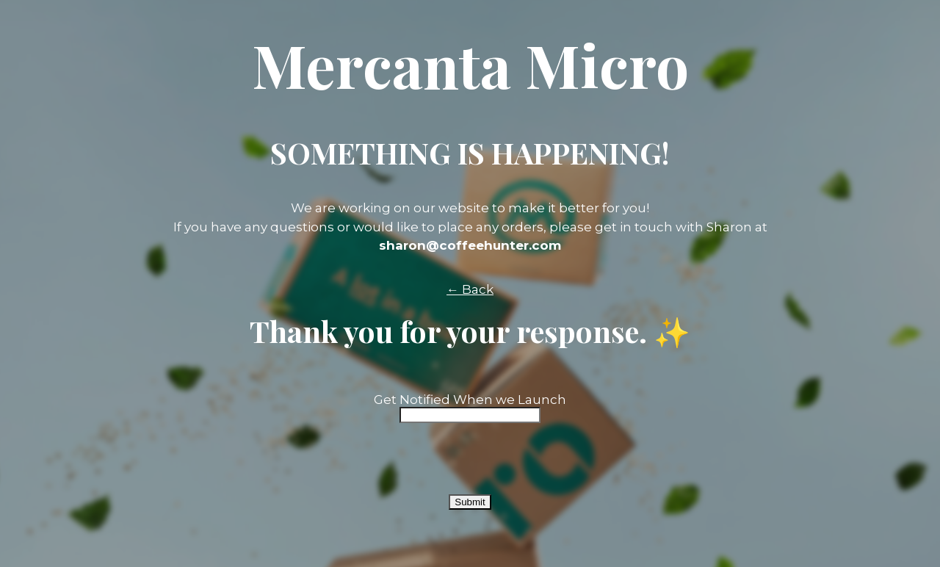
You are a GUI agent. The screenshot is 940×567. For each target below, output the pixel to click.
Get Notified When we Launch (470, 399)
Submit (470, 502)
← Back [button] (470, 289)
